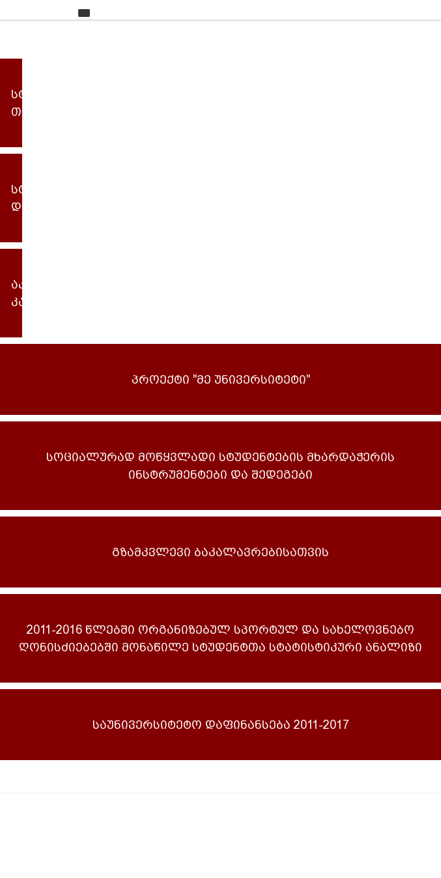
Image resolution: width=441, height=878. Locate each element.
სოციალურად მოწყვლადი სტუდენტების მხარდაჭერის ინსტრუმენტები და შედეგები (220, 465)
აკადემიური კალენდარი (16, 293)
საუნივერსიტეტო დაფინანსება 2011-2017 (220, 724)
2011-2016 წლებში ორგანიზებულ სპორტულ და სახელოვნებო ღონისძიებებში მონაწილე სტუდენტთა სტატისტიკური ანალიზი (220, 638)
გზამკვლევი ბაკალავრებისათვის (220, 552)
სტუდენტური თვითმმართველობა (16, 103)
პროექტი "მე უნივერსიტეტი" (221, 379)
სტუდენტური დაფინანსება (16, 198)
